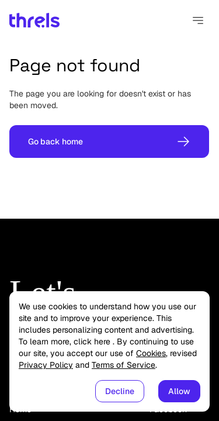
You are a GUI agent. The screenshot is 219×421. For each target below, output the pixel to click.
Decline (119, 391)
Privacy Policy (46, 365)
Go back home (109, 141)
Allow (179, 391)
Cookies (151, 353)
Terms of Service (123, 365)
